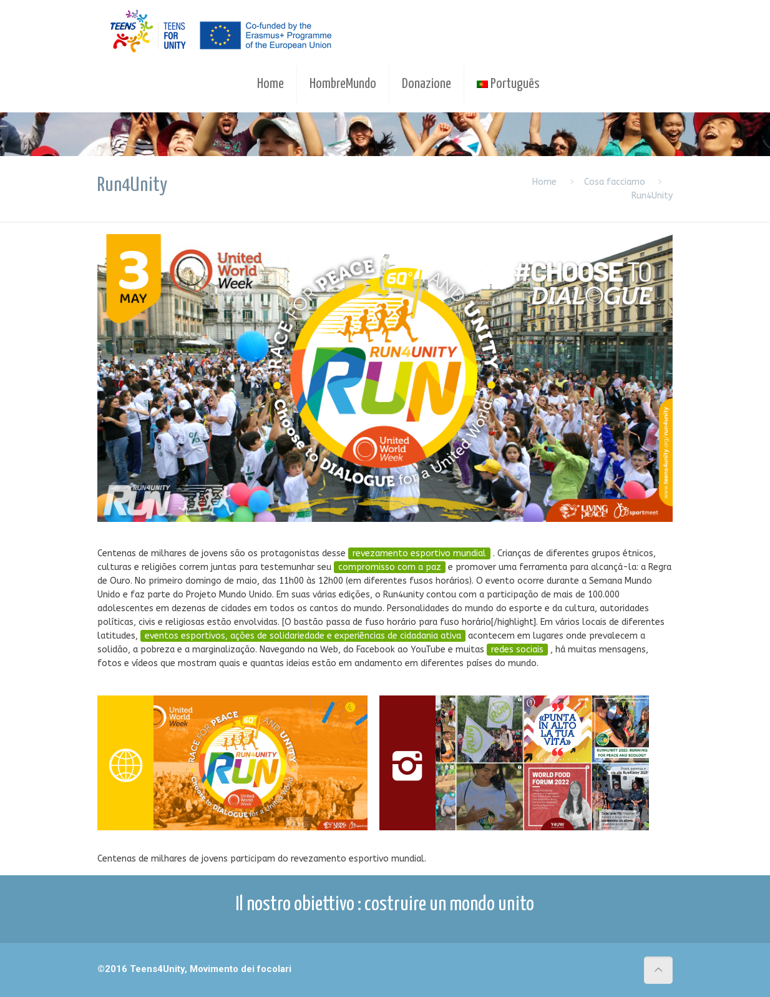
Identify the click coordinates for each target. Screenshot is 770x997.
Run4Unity (652, 195)
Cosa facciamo (614, 182)
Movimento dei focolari (240, 969)
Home (544, 182)
